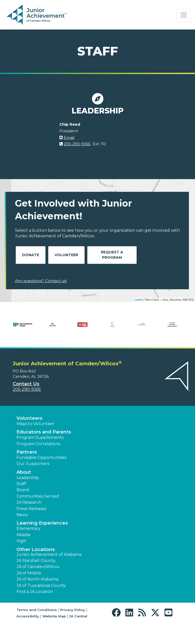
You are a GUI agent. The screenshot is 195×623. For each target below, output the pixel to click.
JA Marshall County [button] (36, 560)
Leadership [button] (28, 477)
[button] (117, 612)
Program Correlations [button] (38, 443)
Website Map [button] (54, 616)
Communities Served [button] (38, 496)
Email (69, 137)
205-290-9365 (77, 143)
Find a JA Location (35, 591)
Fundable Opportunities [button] (41, 457)
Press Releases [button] (31, 508)
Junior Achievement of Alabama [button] (49, 554)
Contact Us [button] (26, 384)
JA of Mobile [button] (29, 573)
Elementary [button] (29, 528)
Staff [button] (21, 483)
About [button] (24, 472)
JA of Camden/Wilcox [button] (38, 566)
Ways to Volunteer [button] (35, 423)
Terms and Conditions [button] (37, 610)
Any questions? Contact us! (41, 280)
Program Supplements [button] (40, 437)
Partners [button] (27, 452)
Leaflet (138, 299)
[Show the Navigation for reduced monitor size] (184, 15)
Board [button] (23, 489)
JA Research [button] (29, 502)
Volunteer (66, 255)
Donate (30, 255)
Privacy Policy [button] (72, 610)
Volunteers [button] (29, 418)
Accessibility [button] (28, 616)
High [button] (21, 541)
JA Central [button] (78, 616)
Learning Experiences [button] (42, 523)
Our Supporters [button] (33, 463)
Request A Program (112, 255)
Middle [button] (23, 534)
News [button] (22, 514)
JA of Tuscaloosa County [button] (41, 585)
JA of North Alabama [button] (37, 579)
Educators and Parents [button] (44, 432)
